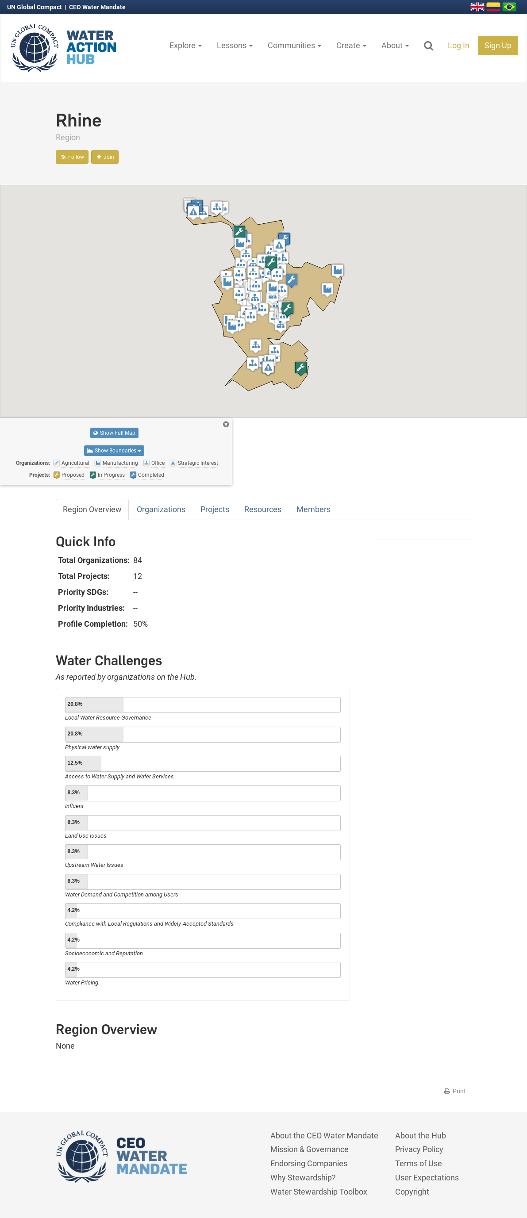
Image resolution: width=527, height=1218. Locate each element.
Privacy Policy (419, 1149)
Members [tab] (313, 509)
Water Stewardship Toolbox (318, 1191)
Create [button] (351, 45)
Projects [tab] (214, 509)
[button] (241, 264)
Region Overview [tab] (92, 509)
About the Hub (420, 1135)
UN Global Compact (35, 7)
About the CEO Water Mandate (324, 1135)
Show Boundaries (114, 451)
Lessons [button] (235, 45)
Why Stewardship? (303, 1177)
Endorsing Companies (308, 1163)
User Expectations (427, 1177)
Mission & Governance (309, 1149)
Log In (458, 45)
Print (454, 1091)
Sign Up (498, 45)
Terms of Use (418, 1163)
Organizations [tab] (161, 509)
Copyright (412, 1191)
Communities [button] (294, 45)
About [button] (395, 45)
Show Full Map (114, 433)
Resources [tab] (262, 509)
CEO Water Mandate (97, 7)
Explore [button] (185, 45)
